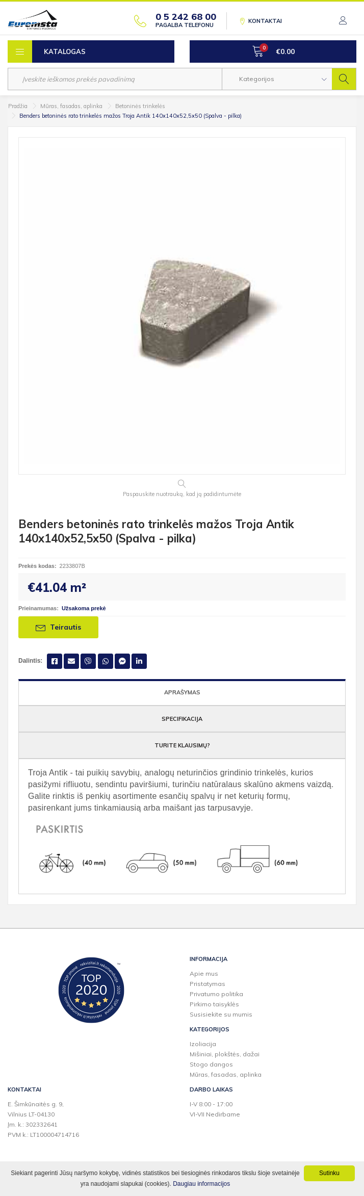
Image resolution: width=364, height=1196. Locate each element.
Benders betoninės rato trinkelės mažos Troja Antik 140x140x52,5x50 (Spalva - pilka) (130, 115)
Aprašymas (182, 692)
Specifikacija (182, 718)
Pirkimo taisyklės (214, 1004)
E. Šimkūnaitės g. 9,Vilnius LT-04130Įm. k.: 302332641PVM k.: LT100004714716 (43, 1119)
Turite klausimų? (182, 745)
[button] (277, 79)
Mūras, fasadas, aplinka (71, 106)
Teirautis (58, 627)
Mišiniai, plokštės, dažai (224, 1054)
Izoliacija (203, 1044)
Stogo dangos (211, 1064)
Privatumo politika (216, 994)
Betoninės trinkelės (140, 106)
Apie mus (204, 973)
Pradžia (18, 106)
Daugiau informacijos (201, 1183)
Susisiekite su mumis (221, 1014)
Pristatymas (207, 983)
